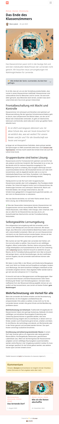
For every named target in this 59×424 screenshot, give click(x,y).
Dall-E (20, 356)
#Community (23, 11)
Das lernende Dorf (16, 403)
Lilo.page (35, 418)
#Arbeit (9, 401)
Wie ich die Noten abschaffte (40, 400)
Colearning (13, 250)
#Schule (8, 11)
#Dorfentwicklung (13, 397)
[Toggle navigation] (50, 3)
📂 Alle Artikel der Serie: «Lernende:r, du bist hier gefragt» (27, 82)
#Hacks (46, 397)
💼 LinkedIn (29, 421)
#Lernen (15, 11)
